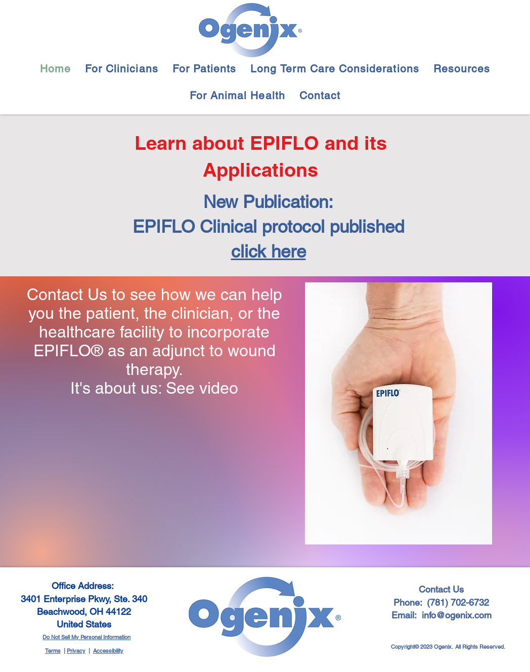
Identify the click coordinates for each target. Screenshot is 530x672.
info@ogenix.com (457, 615)
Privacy (76, 650)
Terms (53, 650)
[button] (121, 68)
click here (268, 251)
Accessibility (108, 650)
